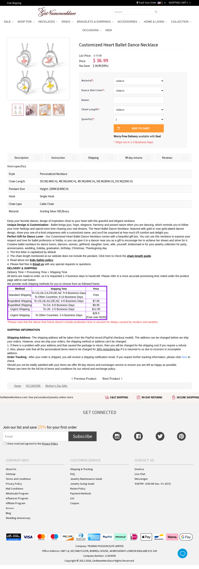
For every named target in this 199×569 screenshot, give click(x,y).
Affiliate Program (15, 503)
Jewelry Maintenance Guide (86, 479)
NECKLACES (48, 21)
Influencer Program (17, 498)
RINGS (67, 21)
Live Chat (140, 474)
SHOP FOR (25, 21)
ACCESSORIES (129, 21)
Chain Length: (90, 109)
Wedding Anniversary (18, 518)
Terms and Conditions (18, 479)
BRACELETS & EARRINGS (95, 21)
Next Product (112, 378)
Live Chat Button (182, 553)
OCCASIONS (91, 30)
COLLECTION (181, 21)
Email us (139, 469)
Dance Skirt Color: (93, 90)
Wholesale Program (17, 493)
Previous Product (84, 378)
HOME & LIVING (155, 21)
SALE (8, 21)
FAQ (72, 474)
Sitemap (11, 474)
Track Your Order (146, 2)
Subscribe (82, 436)
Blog (8, 513)
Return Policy (78, 488)
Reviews (10, 508)
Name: (85, 100)
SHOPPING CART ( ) (179, 2)
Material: (87, 80)
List (72, 498)
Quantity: (87, 119)
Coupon (74, 503)
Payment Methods (80, 493)
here (24, 368)
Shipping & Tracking (81, 469)
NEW (109, 30)
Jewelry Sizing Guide (82, 483)
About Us (11, 469)
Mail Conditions (14, 488)
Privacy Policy (50, 443)
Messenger (141, 479)
